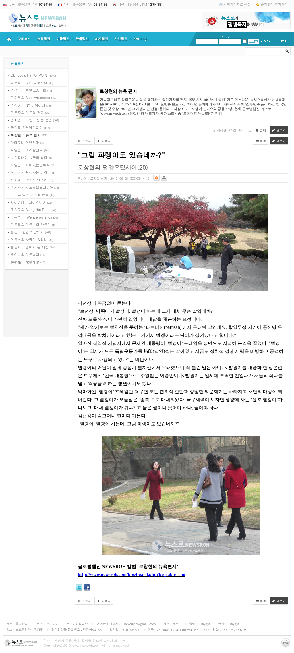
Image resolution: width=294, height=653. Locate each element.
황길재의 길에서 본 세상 (30, 246)
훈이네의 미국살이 (25, 254)
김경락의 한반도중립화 (28, 90)
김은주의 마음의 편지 (27, 112)
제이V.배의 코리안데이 (28, 202)
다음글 (104, 141)
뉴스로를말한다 (17, 624)
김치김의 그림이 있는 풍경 (31, 119)
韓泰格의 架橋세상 (25, 261)
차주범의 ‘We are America (31, 217)
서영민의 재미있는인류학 (30, 164)
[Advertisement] (36, 304)
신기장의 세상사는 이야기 (31, 172)
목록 (260, 141)
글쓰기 (279, 130)
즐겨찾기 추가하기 (274, 4)
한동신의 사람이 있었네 (29, 239)
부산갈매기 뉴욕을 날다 (29, 157)
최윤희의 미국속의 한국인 (31, 224)
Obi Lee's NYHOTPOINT (30, 75)
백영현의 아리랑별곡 (27, 149)
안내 (260, 130)
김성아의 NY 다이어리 (28, 105)
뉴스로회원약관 (77, 624)
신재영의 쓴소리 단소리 (29, 179)
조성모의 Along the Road (31, 209)
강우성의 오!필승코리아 (29, 82)
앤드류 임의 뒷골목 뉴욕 (30, 194)
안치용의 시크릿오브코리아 (32, 187)
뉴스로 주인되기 (47, 624)
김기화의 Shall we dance (30, 97)
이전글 (84, 141)
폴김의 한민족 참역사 (27, 231)
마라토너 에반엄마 (25, 142)
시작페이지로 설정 (237, 4)
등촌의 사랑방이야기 (27, 127)
